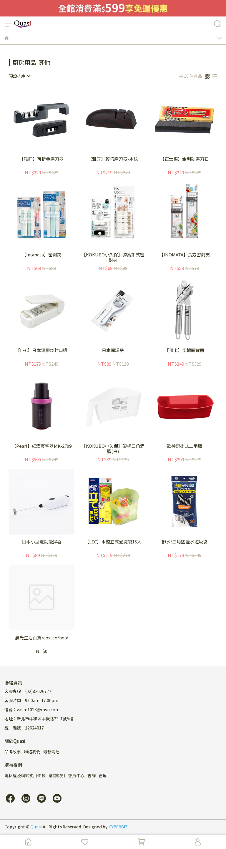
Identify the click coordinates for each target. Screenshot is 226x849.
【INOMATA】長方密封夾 (184, 255)
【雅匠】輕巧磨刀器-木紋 (113, 159)
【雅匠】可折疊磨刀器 (41, 159)
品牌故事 (12, 752)
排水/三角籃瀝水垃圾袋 (184, 542)
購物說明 (57, 775)
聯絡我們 (32, 752)
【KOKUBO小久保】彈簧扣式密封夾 (113, 257)
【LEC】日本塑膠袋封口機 (41, 350)
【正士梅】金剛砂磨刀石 (184, 159)
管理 (103, 775)
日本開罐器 (113, 350)
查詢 (91, 775)
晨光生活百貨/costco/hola (41, 638)
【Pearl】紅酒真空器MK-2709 (42, 446)
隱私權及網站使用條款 (25, 775)
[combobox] (19, 76)
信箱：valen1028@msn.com (31, 709)
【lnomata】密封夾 (42, 255)
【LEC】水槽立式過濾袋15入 (113, 542)
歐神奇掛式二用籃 (184, 446)
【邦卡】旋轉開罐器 (184, 350)
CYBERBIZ (118, 827)
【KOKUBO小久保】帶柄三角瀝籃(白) (113, 448)
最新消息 (51, 752)
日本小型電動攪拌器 (42, 542)
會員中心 (76, 775)
